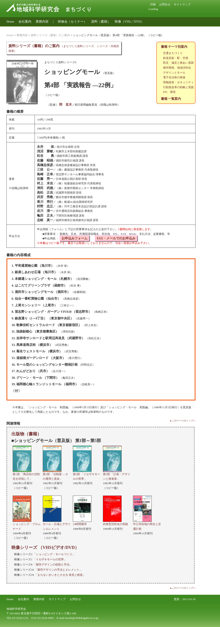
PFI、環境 (169, 92)
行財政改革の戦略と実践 (178, 87)
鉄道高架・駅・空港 (175, 58)
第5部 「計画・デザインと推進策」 (116, 474)
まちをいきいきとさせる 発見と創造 (60, 574)
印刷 (153, 4)
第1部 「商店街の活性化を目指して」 (26, 474)
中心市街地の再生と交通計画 (147, 524)
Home (10, 21)
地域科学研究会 (16, 608)
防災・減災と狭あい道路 (178, 62)
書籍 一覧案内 (171, 98)
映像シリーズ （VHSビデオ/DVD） (45, 547)
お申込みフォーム (74, 238)
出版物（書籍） (26, 433)
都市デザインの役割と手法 (52, 564)
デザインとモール (174, 72)
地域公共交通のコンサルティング (30, 28)
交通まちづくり (173, 53)
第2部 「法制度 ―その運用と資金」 (55, 474)
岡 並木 (65, 104)
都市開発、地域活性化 (177, 67)
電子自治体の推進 (174, 77)
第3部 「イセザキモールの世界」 (86, 474)
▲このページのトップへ (183, 420)
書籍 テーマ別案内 (174, 46)
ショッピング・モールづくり (54, 554)
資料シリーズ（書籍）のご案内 (50, 35)
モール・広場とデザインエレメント (57, 524)
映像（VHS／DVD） (129, 21)
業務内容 (42, 21)
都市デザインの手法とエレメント (58, 569)
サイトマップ (182, 4)
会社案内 (24, 21)
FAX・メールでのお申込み (116, 238)
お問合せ (164, 4)
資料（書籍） (100, 21)
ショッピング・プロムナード (27, 524)
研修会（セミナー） (72, 21)
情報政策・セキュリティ (178, 82)
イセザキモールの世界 (50, 559)
